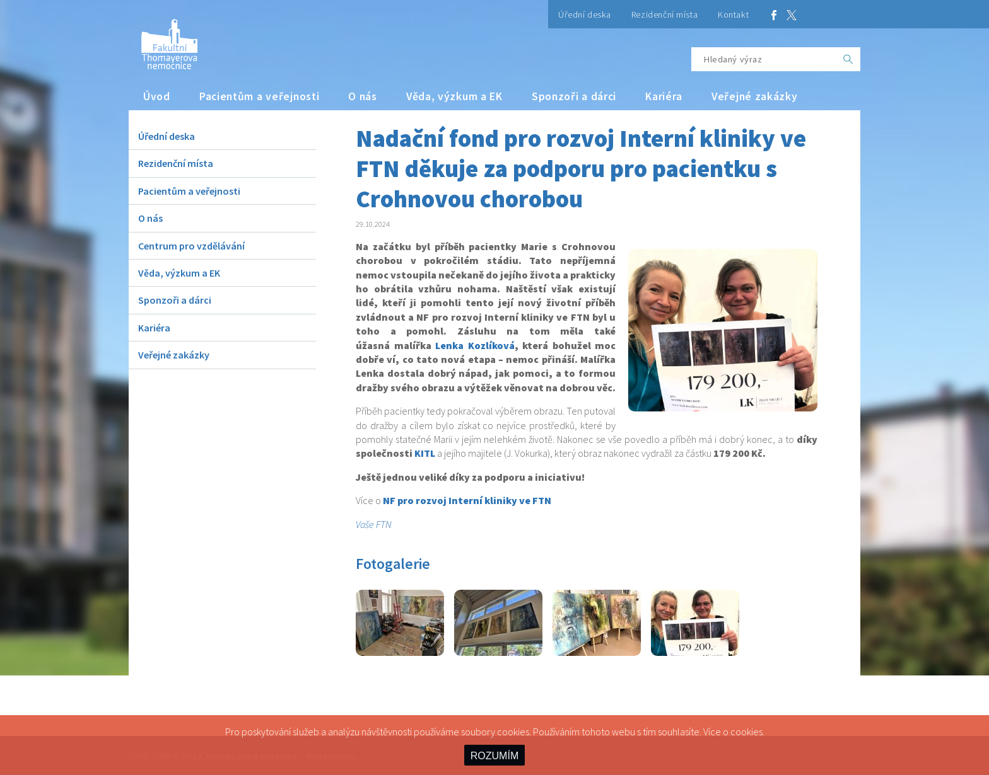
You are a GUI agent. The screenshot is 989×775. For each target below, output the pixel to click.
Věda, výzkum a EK (454, 96)
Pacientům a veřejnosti (259, 96)
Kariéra (663, 96)
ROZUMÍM (494, 755)
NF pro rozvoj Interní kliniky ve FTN (467, 500)
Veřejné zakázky (754, 96)
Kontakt (733, 14)
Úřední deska (584, 14)
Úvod (156, 96)
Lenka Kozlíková (475, 345)
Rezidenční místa (664, 14)
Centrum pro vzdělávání (191, 245)
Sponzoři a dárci (574, 96)
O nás (362, 96)
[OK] (848, 59)
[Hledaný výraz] (763, 59)
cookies (746, 731)
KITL (424, 453)
